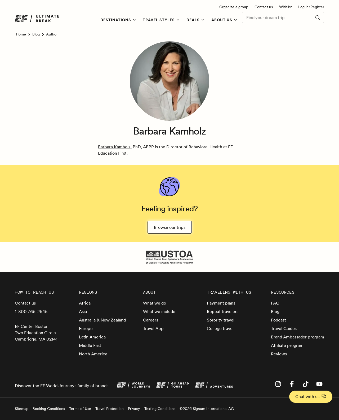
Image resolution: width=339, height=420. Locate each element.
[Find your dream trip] (276, 17)
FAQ (275, 303)
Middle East (90, 345)
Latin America (92, 337)
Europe (86, 328)
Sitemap (21, 408)
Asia (83, 311)
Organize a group (233, 7)
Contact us (264, 7)
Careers (150, 320)
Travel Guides (284, 328)
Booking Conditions (49, 408)
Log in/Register (311, 7)
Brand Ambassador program (297, 337)
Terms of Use (80, 408)
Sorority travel (220, 320)
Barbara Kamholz (114, 147)
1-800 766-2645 (31, 311)
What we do (154, 303)
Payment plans (221, 303)
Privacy (134, 408)
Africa (85, 303)
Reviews (279, 354)
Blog (36, 34)
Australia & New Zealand (102, 320)
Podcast (278, 320)
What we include (159, 311)
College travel (220, 328)
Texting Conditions (159, 408)
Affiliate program (287, 345)
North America (93, 354)
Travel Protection (109, 408)
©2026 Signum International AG (207, 408)
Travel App (153, 328)
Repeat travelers (222, 311)
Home (21, 34)
